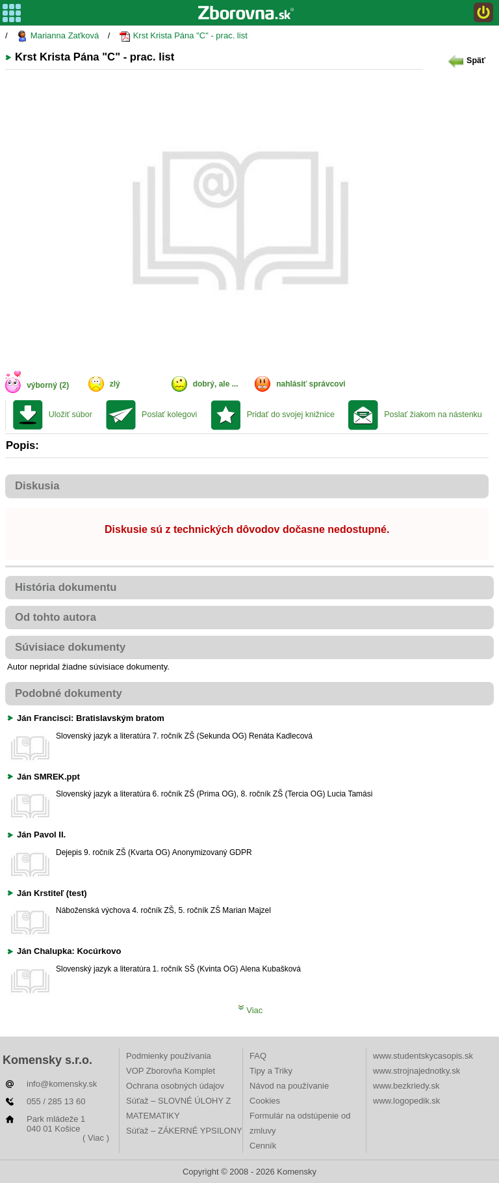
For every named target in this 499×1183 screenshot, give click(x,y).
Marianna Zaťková (57, 36)
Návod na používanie (289, 1086)
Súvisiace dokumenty (70, 647)
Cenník (263, 1145)
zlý (115, 383)
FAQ (258, 1056)
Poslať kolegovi (169, 414)
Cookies (265, 1101)
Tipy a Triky (271, 1071)
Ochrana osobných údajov (175, 1086)
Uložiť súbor (70, 414)
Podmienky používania (168, 1056)
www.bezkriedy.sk (406, 1086)
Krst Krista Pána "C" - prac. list (183, 36)
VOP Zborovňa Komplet (170, 1071)
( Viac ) (96, 1138)
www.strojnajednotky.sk (416, 1071)
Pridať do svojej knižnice (291, 414)
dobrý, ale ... (215, 383)
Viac (250, 1010)
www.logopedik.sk (406, 1101)
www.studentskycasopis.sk (423, 1056)
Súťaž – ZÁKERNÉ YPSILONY (184, 1130)
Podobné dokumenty (68, 693)
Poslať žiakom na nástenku (433, 414)
